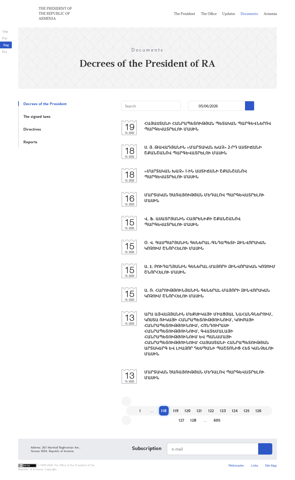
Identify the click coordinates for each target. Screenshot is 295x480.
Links (254, 465)
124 (235, 410)
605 (217, 420)
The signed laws (36, 116)
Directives (32, 129)
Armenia (270, 13)
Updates (228, 13)
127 (181, 420)
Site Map (271, 465)
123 (223, 410)
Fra (4, 51)
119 (175, 410)
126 (258, 410)
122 (211, 410)
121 (199, 410)
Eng (6, 45)
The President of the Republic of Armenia (55, 13)
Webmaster (236, 465)
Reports (30, 141)
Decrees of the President (45, 103)
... (193, 106)
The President (184, 13)
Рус (5, 38)
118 (164, 410)
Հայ (5, 31)
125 (247, 410)
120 (187, 410)
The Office (209, 13)
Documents (249, 13)
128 (193, 420)
